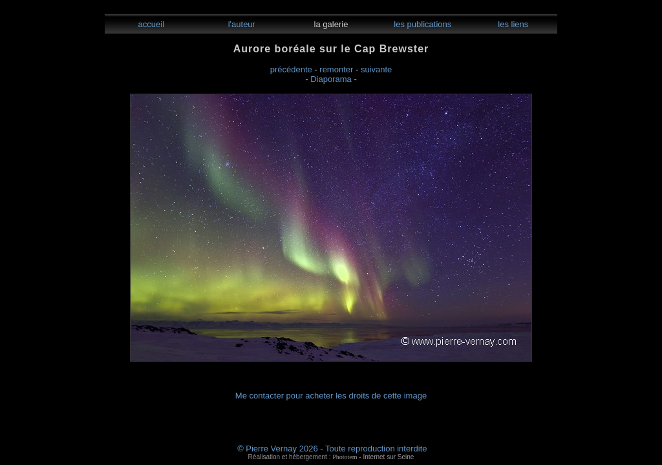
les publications (422, 24)
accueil (150, 24)
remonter (336, 69)
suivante (376, 69)
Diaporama (331, 79)
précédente (291, 69)
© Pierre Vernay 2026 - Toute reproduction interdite (332, 448)
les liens (512, 24)
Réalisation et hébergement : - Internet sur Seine (331, 456)
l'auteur (240, 24)
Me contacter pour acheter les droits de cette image (331, 395)
